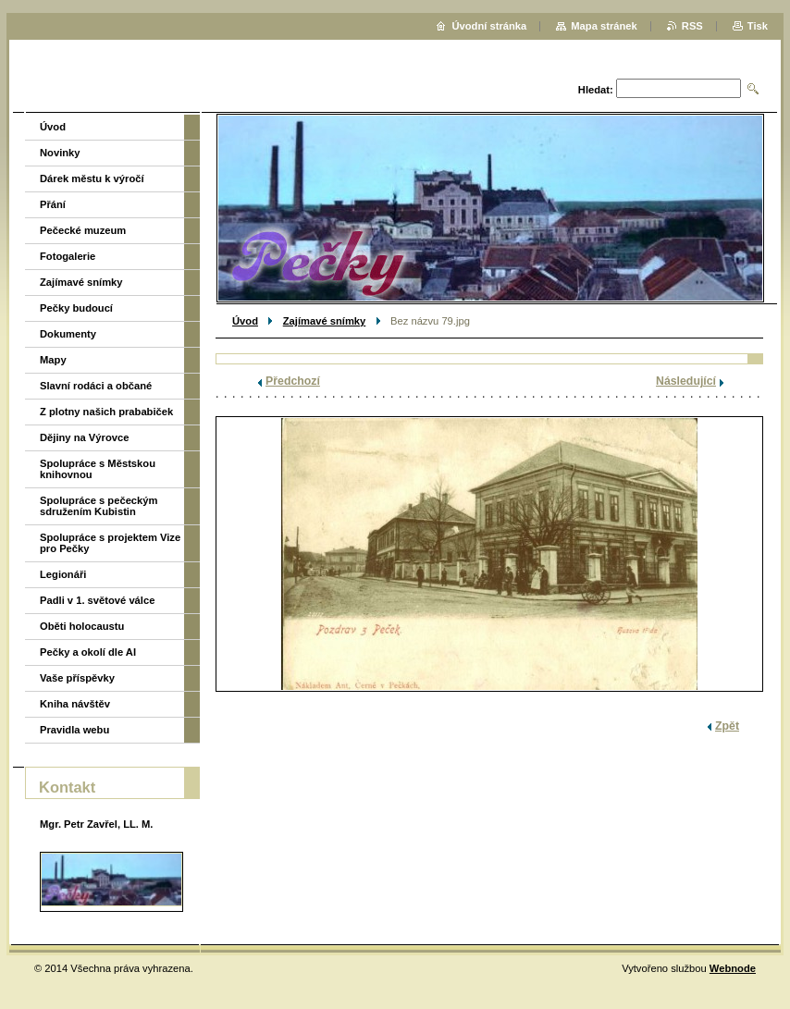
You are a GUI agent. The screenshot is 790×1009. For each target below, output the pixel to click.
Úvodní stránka (488, 25)
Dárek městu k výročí (92, 178)
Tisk (757, 25)
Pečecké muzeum (83, 230)
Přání (53, 204)
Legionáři (63, 574)
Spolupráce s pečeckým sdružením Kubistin (98, 506)
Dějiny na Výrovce (84, 437)
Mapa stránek (604, 25)
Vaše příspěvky (77, 677)
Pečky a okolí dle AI (88, 652)
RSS (692, 25)
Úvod (245, 320)
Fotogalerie (67, 256)
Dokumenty (68, 333)
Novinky (60, 152)
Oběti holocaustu (82, 626)
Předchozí (292, 381)
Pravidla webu (74, 729)
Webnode (733, 968)
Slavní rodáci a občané (96, 385)
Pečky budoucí (76, 308)
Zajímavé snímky (324, 320)
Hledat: (595, 89)
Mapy (53, 359)
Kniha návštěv (75, 703)
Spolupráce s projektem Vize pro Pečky (110, 543)
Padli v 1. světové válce (97, 600)
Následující (686, 381)
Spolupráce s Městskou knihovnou (97, 469)
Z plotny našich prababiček (106, 411)
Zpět (727, 726)
